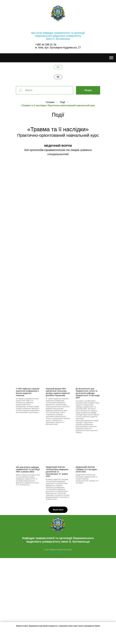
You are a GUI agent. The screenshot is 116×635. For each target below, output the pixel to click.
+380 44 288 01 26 (45, 44)
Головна (50, 102)
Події (62, 102)
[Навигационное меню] (111, 57)
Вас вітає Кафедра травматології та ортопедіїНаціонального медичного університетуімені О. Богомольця (58, 36)
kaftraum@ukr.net (58, 553)
